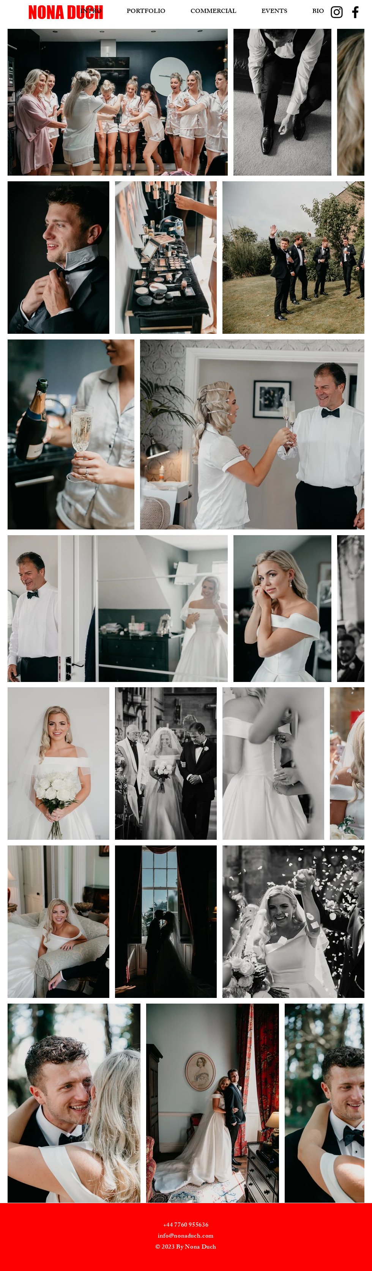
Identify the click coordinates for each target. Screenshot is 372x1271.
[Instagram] (337, 12)
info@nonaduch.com (186, 1236)
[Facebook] (355, 12)
